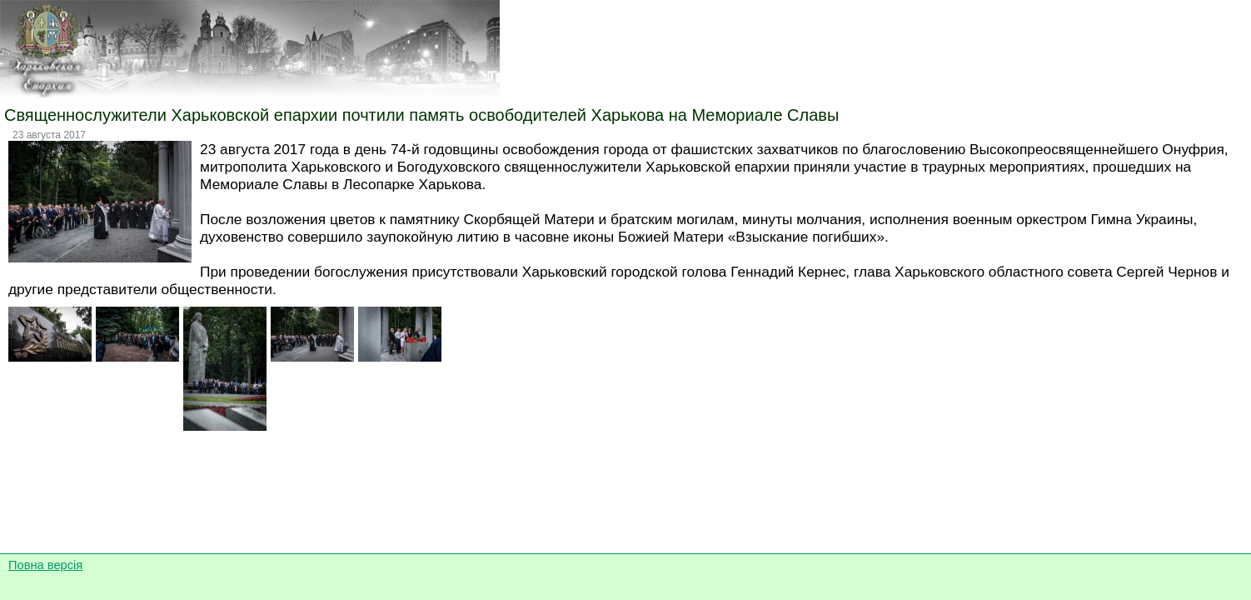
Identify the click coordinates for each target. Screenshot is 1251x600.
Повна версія (45, 565)
